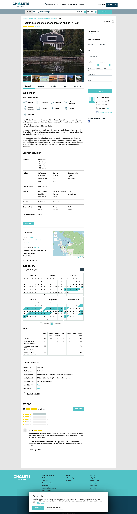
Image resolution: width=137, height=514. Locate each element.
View (38, 388)
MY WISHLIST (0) (51, 5)
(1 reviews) (37, 26)
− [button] (55, 236)
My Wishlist (93, 488)
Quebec (31, 237)
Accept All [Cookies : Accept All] (38, 507)
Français (49, 490)
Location (41, 86)
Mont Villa (36, 248)
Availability (53, 86)
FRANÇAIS (81, 5)
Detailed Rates (91, 34)
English (44, 490)
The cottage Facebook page (105, 112)
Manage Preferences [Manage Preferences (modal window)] (54, 507)
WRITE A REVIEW (78, 409)
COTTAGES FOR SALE (72, 5)
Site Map (44, 478)
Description (28, 86)
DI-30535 (58, 18)
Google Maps (79, 257)
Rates (65, 86)
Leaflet (67, 254)
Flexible (39, 385)
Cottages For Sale (94, 480)
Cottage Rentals (94, 478)
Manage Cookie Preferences (49, 488)
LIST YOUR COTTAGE (111, 5)
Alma (27, 243)
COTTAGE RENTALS (61, 5)
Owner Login (69, 480)
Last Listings (93, 483)
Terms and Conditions (47, 483)
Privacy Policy (45, 485)
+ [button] (55, 233)
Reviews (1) (77, 86)
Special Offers (93, 485)
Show (107, 108)
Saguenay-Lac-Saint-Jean (35, 240)
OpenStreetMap (74, 254)
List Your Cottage (70, 478)
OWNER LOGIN (101, 5)
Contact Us (45, 480)
